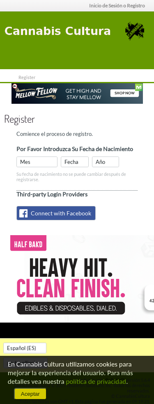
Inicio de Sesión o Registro (119, 5)
